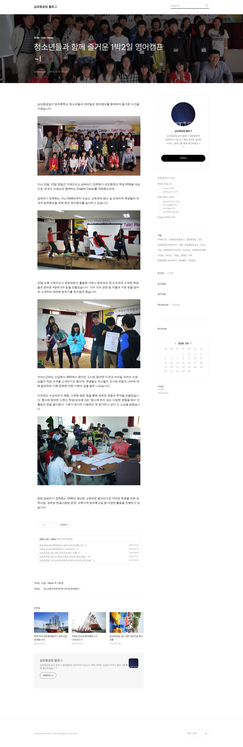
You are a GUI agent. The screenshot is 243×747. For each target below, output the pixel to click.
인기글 (170, 273)
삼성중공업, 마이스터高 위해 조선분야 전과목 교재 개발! (65, 560)
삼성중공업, (191, 239)
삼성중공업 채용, (199, 250)
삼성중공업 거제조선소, (167, 245)
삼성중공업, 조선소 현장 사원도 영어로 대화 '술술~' (62, 556)
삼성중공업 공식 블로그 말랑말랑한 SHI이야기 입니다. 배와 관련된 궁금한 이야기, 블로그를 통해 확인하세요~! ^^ (84, 667)
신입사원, (187, 250)
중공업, (184, 255)
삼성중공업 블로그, (177, 239)
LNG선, (168, 255)
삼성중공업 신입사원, (172, 250)
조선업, (161, 255)
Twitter (176, 304)
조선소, (203, 245)
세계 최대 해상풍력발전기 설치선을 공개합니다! (61, 545)
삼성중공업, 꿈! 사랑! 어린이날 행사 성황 (58, 552)
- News (53, 539)
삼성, (200, 239)
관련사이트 (192, 733)
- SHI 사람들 (169, 205)
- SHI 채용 (168, 208)
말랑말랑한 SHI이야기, (167, 260)
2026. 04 (183, 343)
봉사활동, (182, 260)
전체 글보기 (166, 178)
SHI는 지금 (43, 539)
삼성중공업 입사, (191, 245)
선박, (190, 255)
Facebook (163, 304)
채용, (181, 245)
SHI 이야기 (166, 197)
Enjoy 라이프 (166, 217)
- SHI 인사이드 (170, 201)
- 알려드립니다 (169, 192)
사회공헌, (192, 260)
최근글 (161, 273)
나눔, (160, 250)
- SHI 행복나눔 (170, 212)
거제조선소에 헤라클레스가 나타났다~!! (57, 549)
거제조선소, (162, 239)
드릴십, (176, 255)
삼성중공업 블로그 (45, 7)
